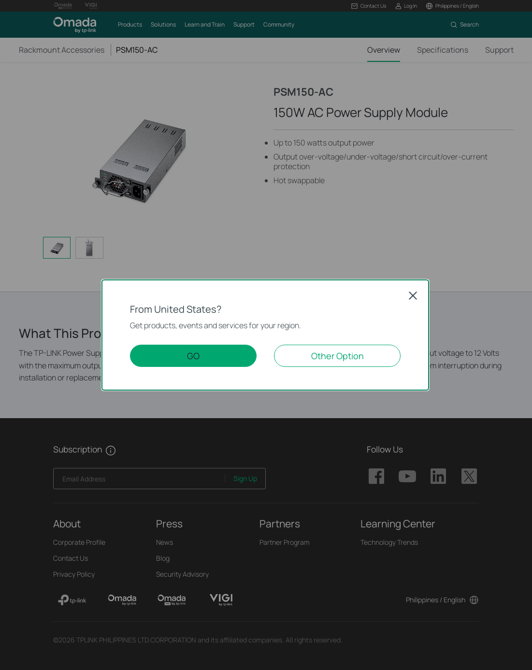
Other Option (337, 356)
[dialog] (266, 335)
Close (413, 295)
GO (193, 356)
